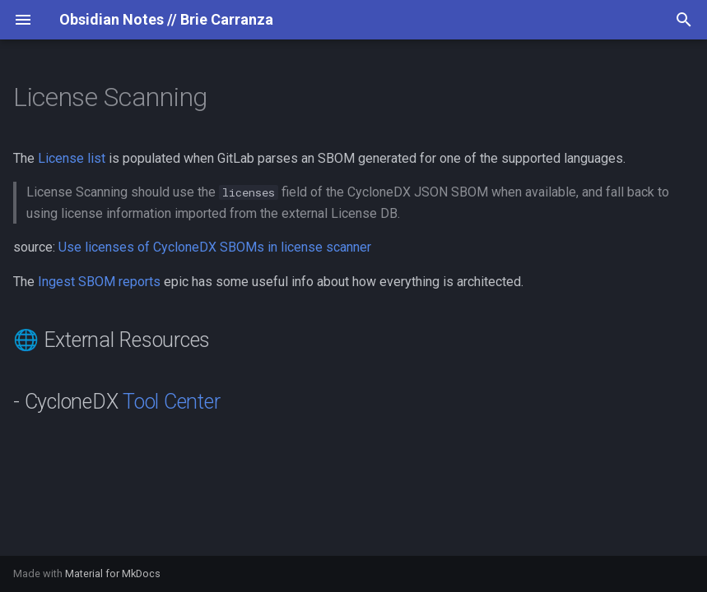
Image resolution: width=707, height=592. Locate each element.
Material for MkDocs (112, 573)
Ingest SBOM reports (99, 281)
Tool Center (171, 402)
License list (71, 158)
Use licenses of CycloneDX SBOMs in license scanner (214, 247)
